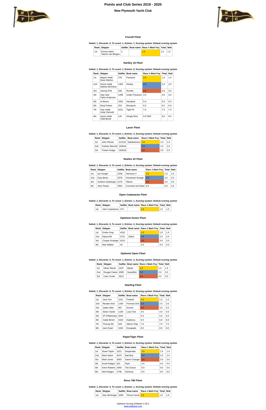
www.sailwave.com (133, 406)
